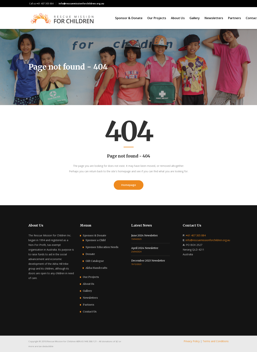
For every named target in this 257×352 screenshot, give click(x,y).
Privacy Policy (192, 341)
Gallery (87, 290)
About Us (88, 284)
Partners (88, 304)
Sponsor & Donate (94, 235)
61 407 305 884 (45, 3)
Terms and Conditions (216, 341)
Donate (90, 254)
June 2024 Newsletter (144, 235)
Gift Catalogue (95, 261)
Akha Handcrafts (96, 268)
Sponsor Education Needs (102, 247)
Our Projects (91, 277)
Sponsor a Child (96, 240)
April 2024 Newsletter (144, 248)
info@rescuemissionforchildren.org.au (208, 240)
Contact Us (89, 311)
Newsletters (90, 297)
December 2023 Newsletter (148, 260)
